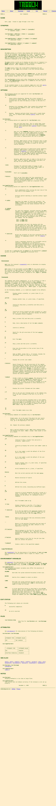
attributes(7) (11, 738)
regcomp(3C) (8, 779)
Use (37, 11)
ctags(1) (42, 274)
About (11, 11)
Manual (45, 11)
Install (28, 11)
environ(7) (10, 658)
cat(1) (44, 96)
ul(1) (20, 145)
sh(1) (39, 773)
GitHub (13, 804)
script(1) (34, 773)
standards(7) (41, 775)
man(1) (22, 773)
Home (3, 11)
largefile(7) (11, 647)
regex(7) (7, 783)
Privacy (18, 804)
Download (20, 11)
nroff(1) (32, 130)
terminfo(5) (23, 307)
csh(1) (11, 773)
